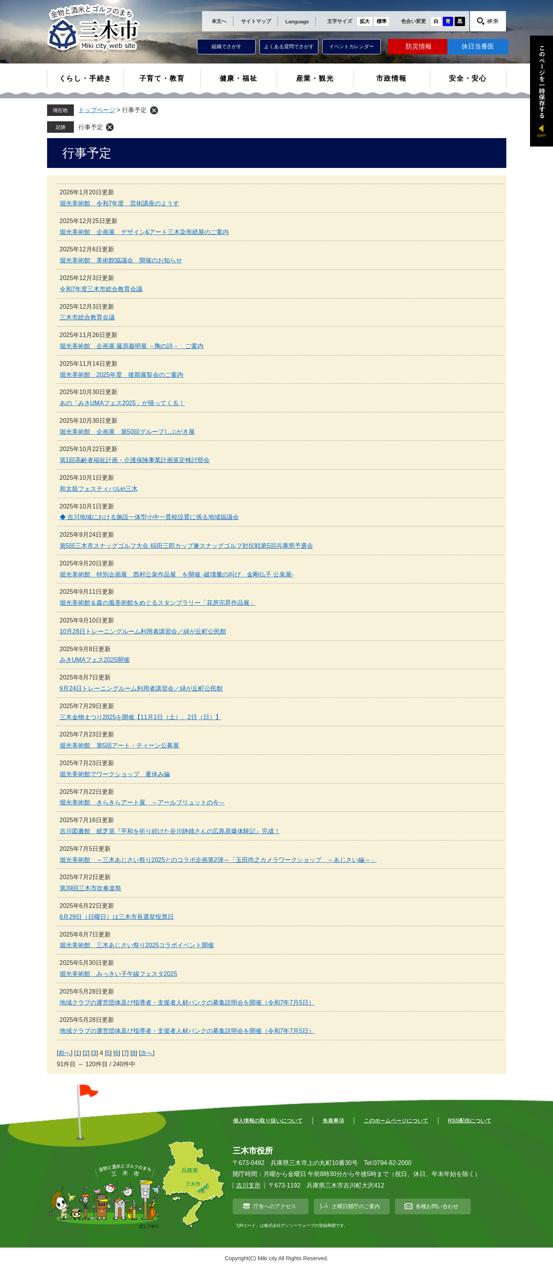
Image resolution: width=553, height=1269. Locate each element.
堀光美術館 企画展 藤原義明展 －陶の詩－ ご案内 (132, 346)
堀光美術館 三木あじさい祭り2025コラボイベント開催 (137, 945)
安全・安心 (468, 78)
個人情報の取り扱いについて (268, 1121)
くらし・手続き (85, 78)
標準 (382, 21)
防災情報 (419, 46)
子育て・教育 (162, 78)
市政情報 (391, 78)
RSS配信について (470, 1121)
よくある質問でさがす (289, 46)
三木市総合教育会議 (87, 317)
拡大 (365, 21)
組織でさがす (226, 46)
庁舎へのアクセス (274, 1206)
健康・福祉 (239, 78)
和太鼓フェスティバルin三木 (99, 488)
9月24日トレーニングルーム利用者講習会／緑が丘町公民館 (141, 688)
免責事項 (333, 1121)
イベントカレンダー (351, 46)
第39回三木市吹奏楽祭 (91, 888)
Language (297, 21)
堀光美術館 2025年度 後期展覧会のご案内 (122, 374)
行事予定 (90, 127)
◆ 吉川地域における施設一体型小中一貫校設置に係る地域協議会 (149, 517)
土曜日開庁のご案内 (356, 1206)
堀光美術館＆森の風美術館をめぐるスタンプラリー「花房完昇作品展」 (158, 602)
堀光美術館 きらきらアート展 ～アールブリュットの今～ (142, 802)
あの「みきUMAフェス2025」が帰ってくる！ (122, 403)
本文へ (219, 21)
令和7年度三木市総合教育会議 (101, 289)
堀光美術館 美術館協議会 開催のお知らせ (121, 260)
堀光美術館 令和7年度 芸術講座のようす (119, 203)
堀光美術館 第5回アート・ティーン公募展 (119, 745)
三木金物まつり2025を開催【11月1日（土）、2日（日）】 (141, 717)
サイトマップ (256, 21)
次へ (146, 1053)
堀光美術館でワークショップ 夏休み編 (115, 774)
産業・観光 (315, 78)
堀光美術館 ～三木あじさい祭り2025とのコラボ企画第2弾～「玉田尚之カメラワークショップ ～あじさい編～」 (218, 860)
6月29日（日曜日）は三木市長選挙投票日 (117, 917)
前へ (65, 1053)
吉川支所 (248, 1185)
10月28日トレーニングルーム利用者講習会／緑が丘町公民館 (143, 631)
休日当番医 (478, 46)
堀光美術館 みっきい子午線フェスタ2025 (119, 974)
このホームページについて (396, 1121)
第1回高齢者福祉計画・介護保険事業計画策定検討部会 (135, 460)
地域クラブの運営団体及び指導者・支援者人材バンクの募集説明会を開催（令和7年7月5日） (187, 1002)
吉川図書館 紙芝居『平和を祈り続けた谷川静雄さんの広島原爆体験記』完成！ (170, 831)
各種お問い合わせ (437, 1206)
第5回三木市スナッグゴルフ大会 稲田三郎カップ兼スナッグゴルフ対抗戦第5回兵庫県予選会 (186, 545)
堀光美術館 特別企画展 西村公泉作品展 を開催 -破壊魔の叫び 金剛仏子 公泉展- (177, 574)
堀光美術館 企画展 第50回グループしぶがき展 (127, 431)
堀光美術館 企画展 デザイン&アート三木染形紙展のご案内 (144, 232)
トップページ (96, 110)
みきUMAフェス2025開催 (95, 659)
